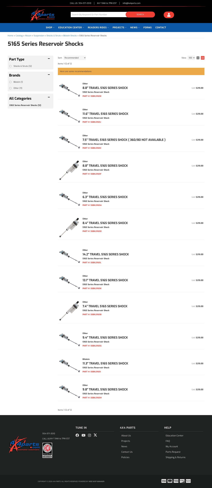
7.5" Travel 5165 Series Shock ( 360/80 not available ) (124, 140)
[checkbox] (10, 82)
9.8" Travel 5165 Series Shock (105, 389)
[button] (114, 14)
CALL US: (80, 3)
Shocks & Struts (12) (23, 66)
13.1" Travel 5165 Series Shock (105, 280)
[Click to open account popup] (169, 15)
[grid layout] (198, 58)
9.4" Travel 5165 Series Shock (105, 338)
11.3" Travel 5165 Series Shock (105, 363)
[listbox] (74, 58)
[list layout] (202, 58)
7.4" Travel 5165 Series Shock (105, 306)
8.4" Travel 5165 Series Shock (105, 223)
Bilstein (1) (18, 82)
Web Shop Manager (96, 481)
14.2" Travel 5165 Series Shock (106, 254)
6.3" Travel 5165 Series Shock (105, 197)
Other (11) (18, 88)
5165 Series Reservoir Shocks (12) (25, 105)
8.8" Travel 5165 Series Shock (105, 88)
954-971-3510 (48, 433)
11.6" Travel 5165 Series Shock (105, 114)
